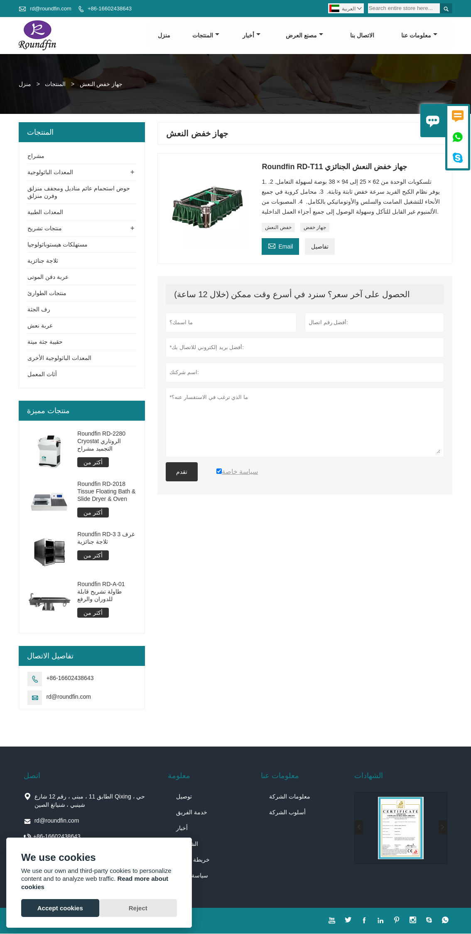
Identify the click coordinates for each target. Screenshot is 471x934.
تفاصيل (320, 247)
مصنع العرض (304, 35)
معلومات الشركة (289, 797)
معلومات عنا (419, 35)
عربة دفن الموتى (48, 277)
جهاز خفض (315, 228)
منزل (164, 35)
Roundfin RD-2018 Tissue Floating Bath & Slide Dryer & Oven (106, 491)
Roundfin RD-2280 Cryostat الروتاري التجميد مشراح (101, 441)
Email (280, 246)
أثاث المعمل (42, 374)
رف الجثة (38, 309)
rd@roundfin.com (50, 8)
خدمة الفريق (191, 812)
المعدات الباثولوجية (50, 172)
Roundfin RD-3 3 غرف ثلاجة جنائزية (106, 538)
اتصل (32, 776)
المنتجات (205, 35)
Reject (138, 908)
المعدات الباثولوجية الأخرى (59, 358)
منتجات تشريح (44, 228)
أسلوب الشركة (287, 812)
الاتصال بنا (362, 35)
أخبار (251, 35)
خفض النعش (278, 228)
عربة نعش (40, 326)
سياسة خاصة (192, 875)
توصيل (184, 797)
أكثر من (93, 462)
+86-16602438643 (110, 8)
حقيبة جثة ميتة (45, 342)
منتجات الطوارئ (46, 293)
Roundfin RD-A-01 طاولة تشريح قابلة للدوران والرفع (101, 592)
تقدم (181, 472)
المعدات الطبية (45, 212)
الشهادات (368, 776)
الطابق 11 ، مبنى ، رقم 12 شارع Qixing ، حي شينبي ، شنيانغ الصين (89, 801)
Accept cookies (60, 908)
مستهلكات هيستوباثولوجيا (57, 245)
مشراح (35, 156)
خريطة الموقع (193, 860)
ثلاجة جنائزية (42, 261)
